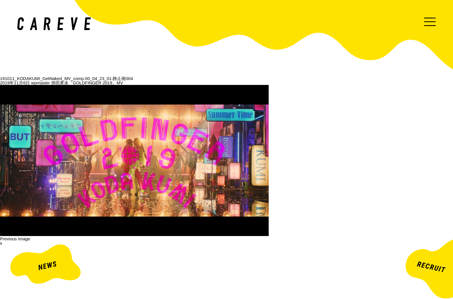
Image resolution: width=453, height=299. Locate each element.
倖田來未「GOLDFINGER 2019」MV (87, 82)
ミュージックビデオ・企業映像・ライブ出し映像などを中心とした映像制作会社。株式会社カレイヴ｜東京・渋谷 (54, 23)
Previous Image (15, 238)
